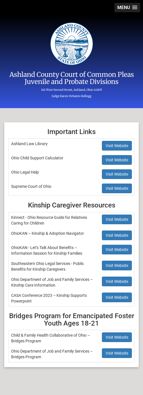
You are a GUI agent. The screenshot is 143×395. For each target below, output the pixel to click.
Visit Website (117, 145)
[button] (127, 7)
